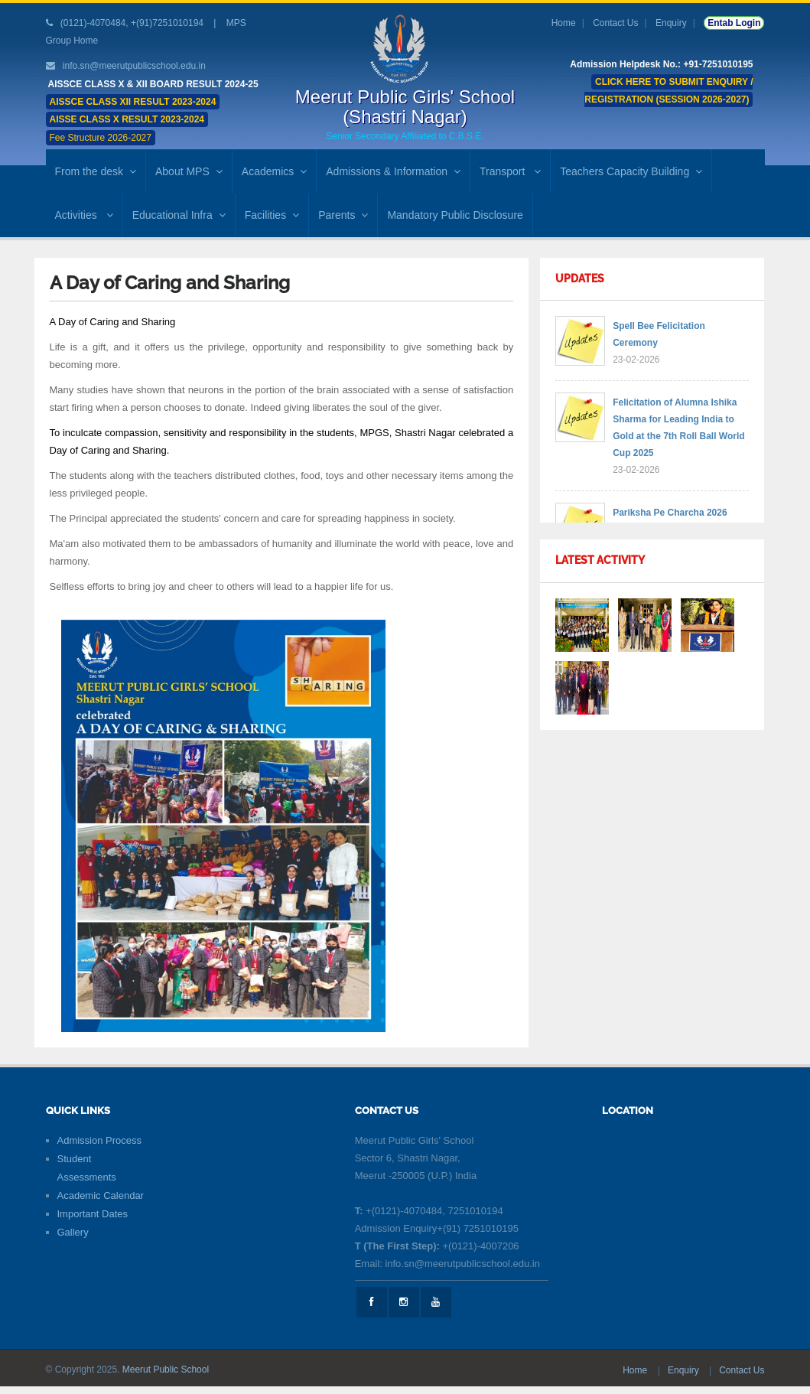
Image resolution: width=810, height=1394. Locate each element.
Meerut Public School (165, 1369)
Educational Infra (179, 215)
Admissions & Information (393, 171)
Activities (84, 215)
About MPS (189, 171)
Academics (274, 171)
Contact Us (615, 23)
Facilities (272, 215)
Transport (510, 171)
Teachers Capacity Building (631, 171)
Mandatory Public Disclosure (454, 215)
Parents (343, 215)
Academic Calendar (100, 1195)
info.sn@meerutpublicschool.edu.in (134, 65)
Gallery (73, 1232)
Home (563, 23)
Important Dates (92, 1214)
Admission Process (99, 1140)
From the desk (95, 171)
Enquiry (671, 23)
